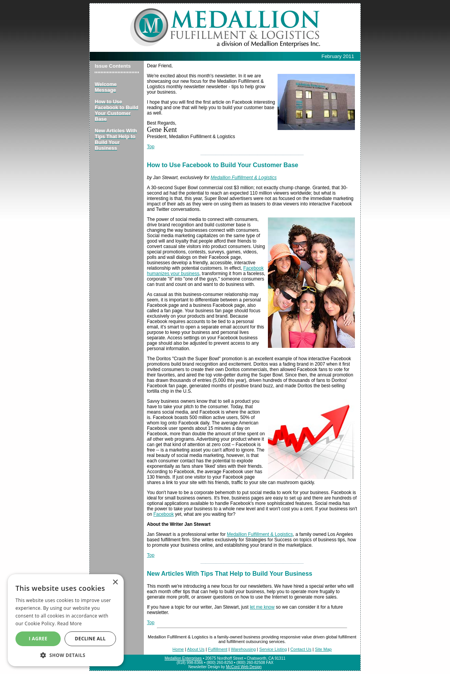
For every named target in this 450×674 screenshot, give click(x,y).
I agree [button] (38, 638)
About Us (196, 649)
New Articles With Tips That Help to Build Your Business (229, 573)
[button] (65, 655)
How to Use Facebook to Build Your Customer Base (222, 165)
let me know (262, 607)
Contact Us (300, 649)
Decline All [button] (90, 638)
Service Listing (273, 649)
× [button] (115, 582)
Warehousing (243, 649)
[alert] (66, 620)
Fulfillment (217, 649)
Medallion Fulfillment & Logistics (244, 177)
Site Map (323, 649)
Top (150, 146)
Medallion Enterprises (183, 658)
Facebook (163, 514)
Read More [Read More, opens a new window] (69, 623)
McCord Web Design (244, 667)
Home (178, 649)
